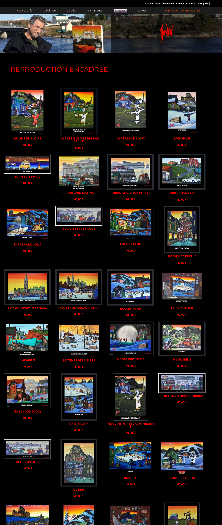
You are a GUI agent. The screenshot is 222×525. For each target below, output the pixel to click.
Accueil (149, 3)
